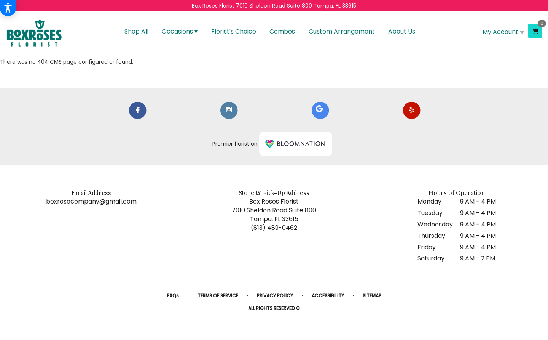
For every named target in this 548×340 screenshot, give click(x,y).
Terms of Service (218, 295)
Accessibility (328, 295)
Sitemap (372, 295)
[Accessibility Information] (8, 8)
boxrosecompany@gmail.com (91, 201)
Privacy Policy (275, 295)
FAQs (173, 295)
